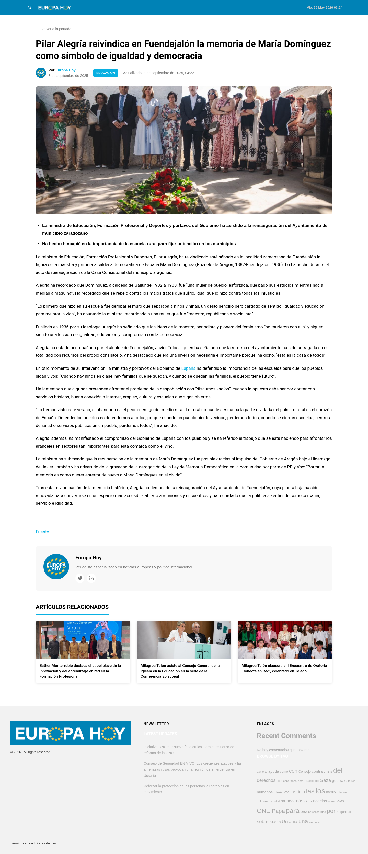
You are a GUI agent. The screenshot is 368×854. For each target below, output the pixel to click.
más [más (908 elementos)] (299, 800)
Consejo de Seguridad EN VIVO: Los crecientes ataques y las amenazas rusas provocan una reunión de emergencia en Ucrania (193, 769)
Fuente (42, 531)
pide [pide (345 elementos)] (323, 811)
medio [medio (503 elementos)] (331, 792)
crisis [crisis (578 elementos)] (328, 771)
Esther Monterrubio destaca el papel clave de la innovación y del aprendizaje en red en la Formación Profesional (80, 671)
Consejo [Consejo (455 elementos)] (304, 772)
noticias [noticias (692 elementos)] (320, 801)
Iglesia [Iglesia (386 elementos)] (278, 792)
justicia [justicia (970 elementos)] (298, 791)
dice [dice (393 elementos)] (279, 781)
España (188, 368)
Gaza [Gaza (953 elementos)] (325, 780)
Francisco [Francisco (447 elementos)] (311, 781)
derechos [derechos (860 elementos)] (266, 780)
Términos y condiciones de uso (33, 843)
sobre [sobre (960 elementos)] (263, 821)
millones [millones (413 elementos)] (263, 801)
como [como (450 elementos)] (284, 772)
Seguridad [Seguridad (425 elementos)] (343, 812)
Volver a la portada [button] (53, 29)
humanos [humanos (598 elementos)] (265, 792)
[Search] (30, 8)
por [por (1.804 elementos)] (331, 810)
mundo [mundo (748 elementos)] (287, 801)
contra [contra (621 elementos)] (317, 771)
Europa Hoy (65, 70)
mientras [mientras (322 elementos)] (342, 792)
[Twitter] (79, 578)
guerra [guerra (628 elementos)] (337, 780)
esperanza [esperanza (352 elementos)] (290, 780)
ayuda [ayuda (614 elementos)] (273, 771)
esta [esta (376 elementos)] (300, 781)
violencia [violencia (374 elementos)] (314, 822)
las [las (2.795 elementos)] (310, 791)
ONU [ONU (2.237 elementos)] (264, 810)
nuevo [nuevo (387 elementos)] (332, 801)
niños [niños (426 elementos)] (308, 801)
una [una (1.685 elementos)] (303, 821)
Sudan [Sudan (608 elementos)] (275, 822)
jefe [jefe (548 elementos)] (287, 792)
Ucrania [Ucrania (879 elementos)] (289, 821)
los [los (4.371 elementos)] (320, 791)
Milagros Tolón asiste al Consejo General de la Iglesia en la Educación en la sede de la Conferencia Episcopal (180, 671)
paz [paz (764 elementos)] (303, 811)
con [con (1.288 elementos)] (293, 771)
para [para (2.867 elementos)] (293, 810)
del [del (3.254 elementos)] (337, 770)
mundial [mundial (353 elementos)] (275, 801)
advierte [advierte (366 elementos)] (262, 771)
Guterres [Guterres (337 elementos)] (349, 780)
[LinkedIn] (91, 578)
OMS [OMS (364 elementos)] (340, 801)
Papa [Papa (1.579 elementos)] (278, 811)
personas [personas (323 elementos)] (313, 811)
